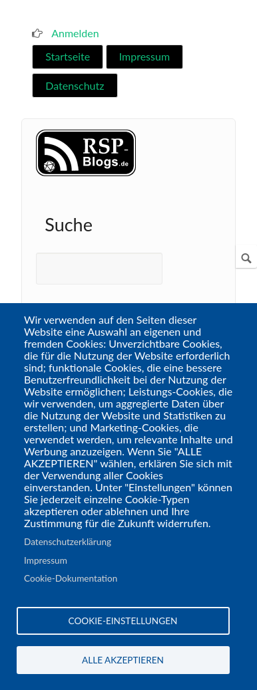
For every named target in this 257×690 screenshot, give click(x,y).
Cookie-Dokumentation (70, 578)
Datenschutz (74, 85)
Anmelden (75, 33)
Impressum (144, 56)
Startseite (67, 56)
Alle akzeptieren (123, 660)
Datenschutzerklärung (67, 541)
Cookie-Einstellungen (123, 621)
